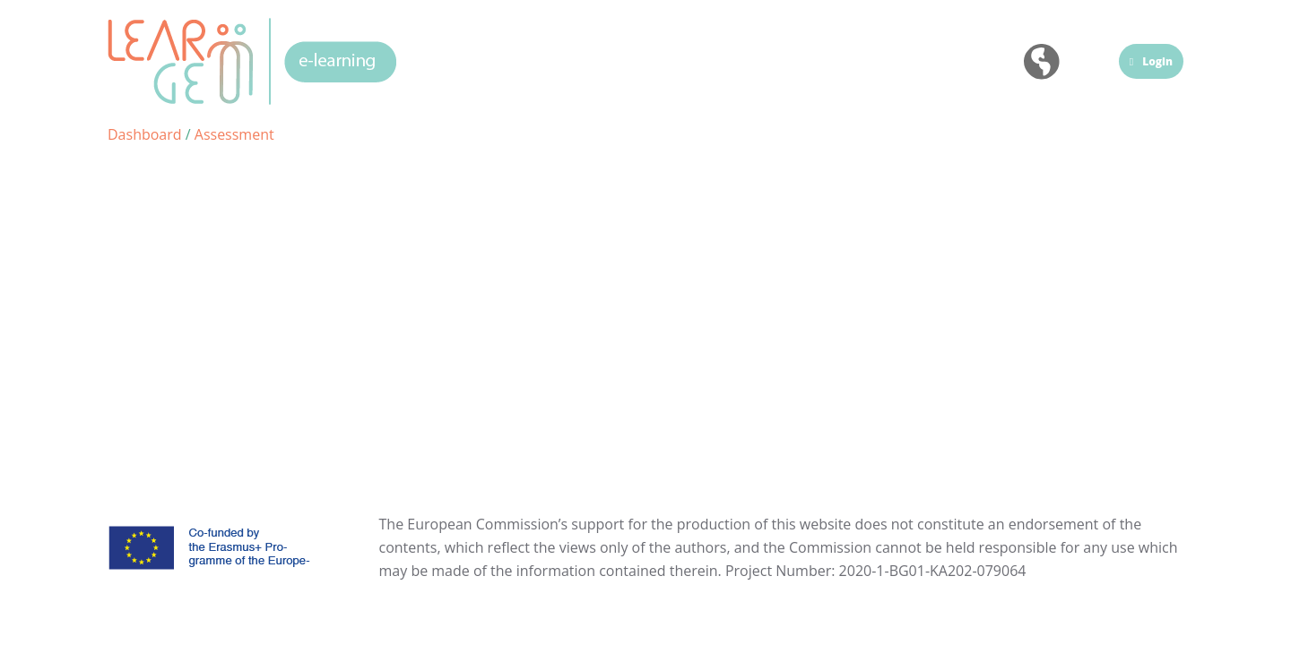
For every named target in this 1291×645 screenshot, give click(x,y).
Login (1151, 61)
